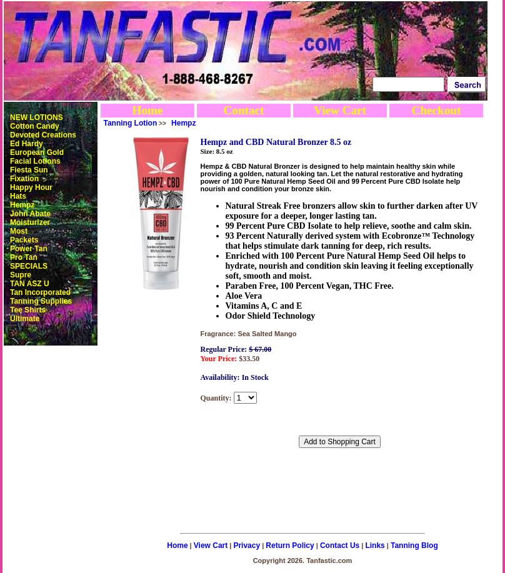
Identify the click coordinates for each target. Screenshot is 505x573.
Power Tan (29, 248)
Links (374, 545)
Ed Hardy (26, 143)
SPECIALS (29, 266)
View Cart (340, 110)
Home (147, 110)
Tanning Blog (414, 545)
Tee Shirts (28, 310)
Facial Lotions (35, 161)
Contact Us (339, 545)
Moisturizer (30, 222)
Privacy (246, 545)
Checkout (436, 110)
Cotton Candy (34, 126)
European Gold (37, 152)
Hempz (22, 205)
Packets (24, 240)
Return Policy (290, 545)
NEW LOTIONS (36, 117)
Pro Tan (24, 257)
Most (19, 231)
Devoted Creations (43, 135)
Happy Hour (31, 187)
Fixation (24, 178)
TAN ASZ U (29, 283)
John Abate (30, 213)
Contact (243, 110)
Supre (20, 275)
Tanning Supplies (41, 301)
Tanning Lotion (131, 123)
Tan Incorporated (40, 292)
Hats (18, 196)
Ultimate (24, 318)
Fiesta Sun (29, 170)
